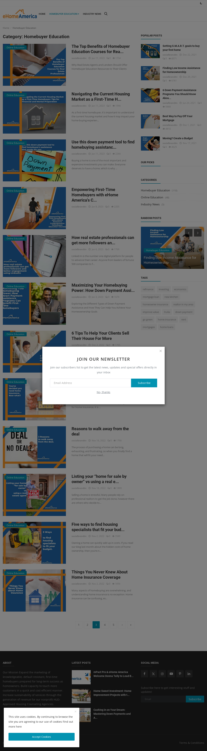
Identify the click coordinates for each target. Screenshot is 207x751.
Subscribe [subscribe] (144, 383)
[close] (160, 351)
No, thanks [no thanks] (103, 392)
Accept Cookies (41, 737)
